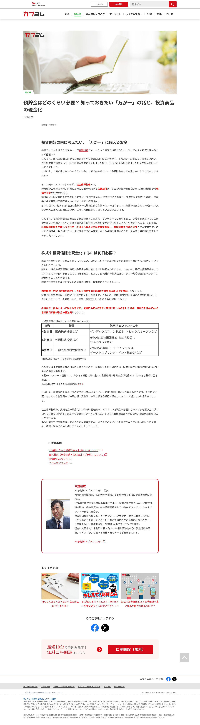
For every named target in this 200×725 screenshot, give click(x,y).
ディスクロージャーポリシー (89, 686)
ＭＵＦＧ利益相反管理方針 (64, 686)
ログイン (99, 4)
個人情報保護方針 (30, 686)
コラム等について (58, 463)
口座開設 (118, 4)
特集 (159, 14)
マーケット (115, 14)
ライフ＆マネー (134, 14)
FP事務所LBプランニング (88, 541)
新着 (67, 14)
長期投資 (83, 150)
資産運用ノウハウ (95, 14)
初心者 (77, 14)
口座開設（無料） (131, 649)
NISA (149, 14)
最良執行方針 (119, 686)
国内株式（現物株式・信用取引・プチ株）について (76, 454)
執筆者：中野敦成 (48, 125)
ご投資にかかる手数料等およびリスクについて (73, 450)
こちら (80, 383)
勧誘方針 (107, 686)
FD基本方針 (45, 686)
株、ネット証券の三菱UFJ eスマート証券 (39, 699)
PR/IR (169, 14)
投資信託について (58, 458)
